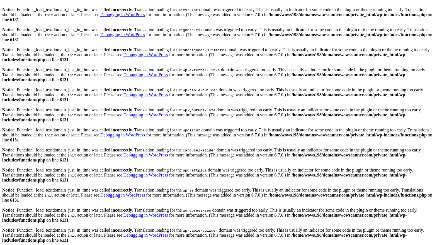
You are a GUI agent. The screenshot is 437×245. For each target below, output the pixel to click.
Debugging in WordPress (122, 14)
